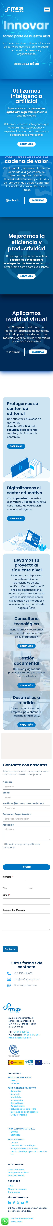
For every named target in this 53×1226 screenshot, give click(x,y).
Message (8, 825)
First (5, 888)
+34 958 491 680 (21, 1031)
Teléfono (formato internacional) (23, 803)
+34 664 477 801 (30, 1034)
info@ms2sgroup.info (19, 1037)
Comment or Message (14, 910)
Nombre (7, 782)
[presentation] (24, 856)
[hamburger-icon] (47, 9)
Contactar (10, 949)
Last (30, 888)
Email (6, 793)
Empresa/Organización (17, 814)
